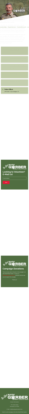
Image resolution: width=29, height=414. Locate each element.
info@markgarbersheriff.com (9, 275)
